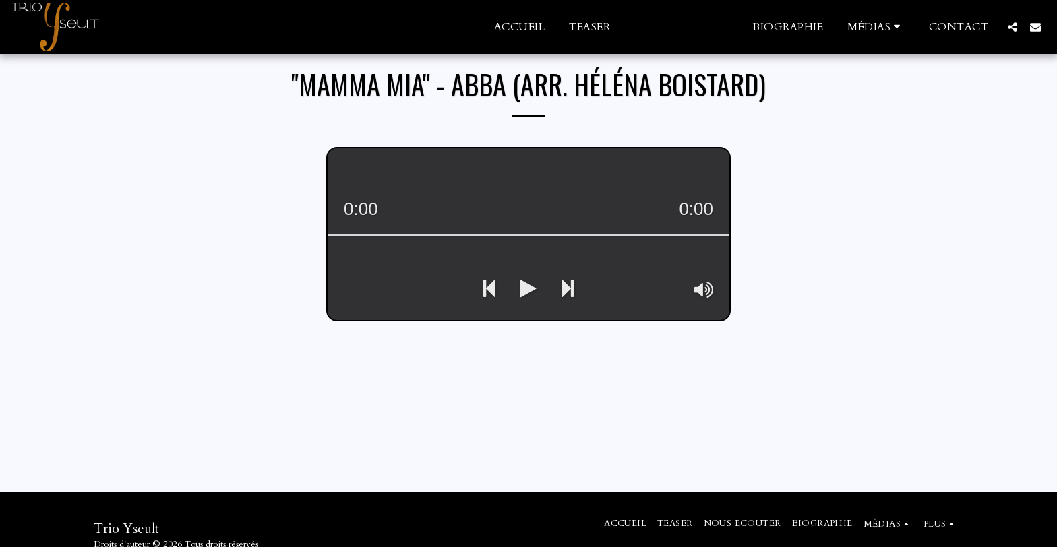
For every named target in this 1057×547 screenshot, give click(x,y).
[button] (876, 26)
